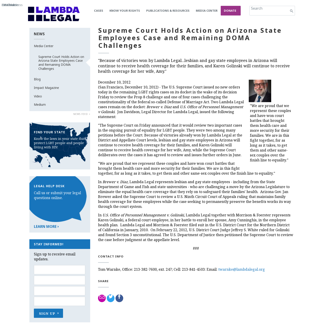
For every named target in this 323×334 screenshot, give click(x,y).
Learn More (45, 226)
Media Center (207, 11)
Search (256, 8)
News (39, 33)
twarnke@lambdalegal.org (241, 269)
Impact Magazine (46, 88)
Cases (98, 11)
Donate (230, 11)
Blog (37, 79)
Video (38, 96)
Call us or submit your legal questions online (57, 195)
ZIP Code (8, 5)
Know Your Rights (124, 11)
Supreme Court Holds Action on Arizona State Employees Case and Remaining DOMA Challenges (61, 63)
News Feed (80, 114)
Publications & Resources (168, 11)
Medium (40, 104)
